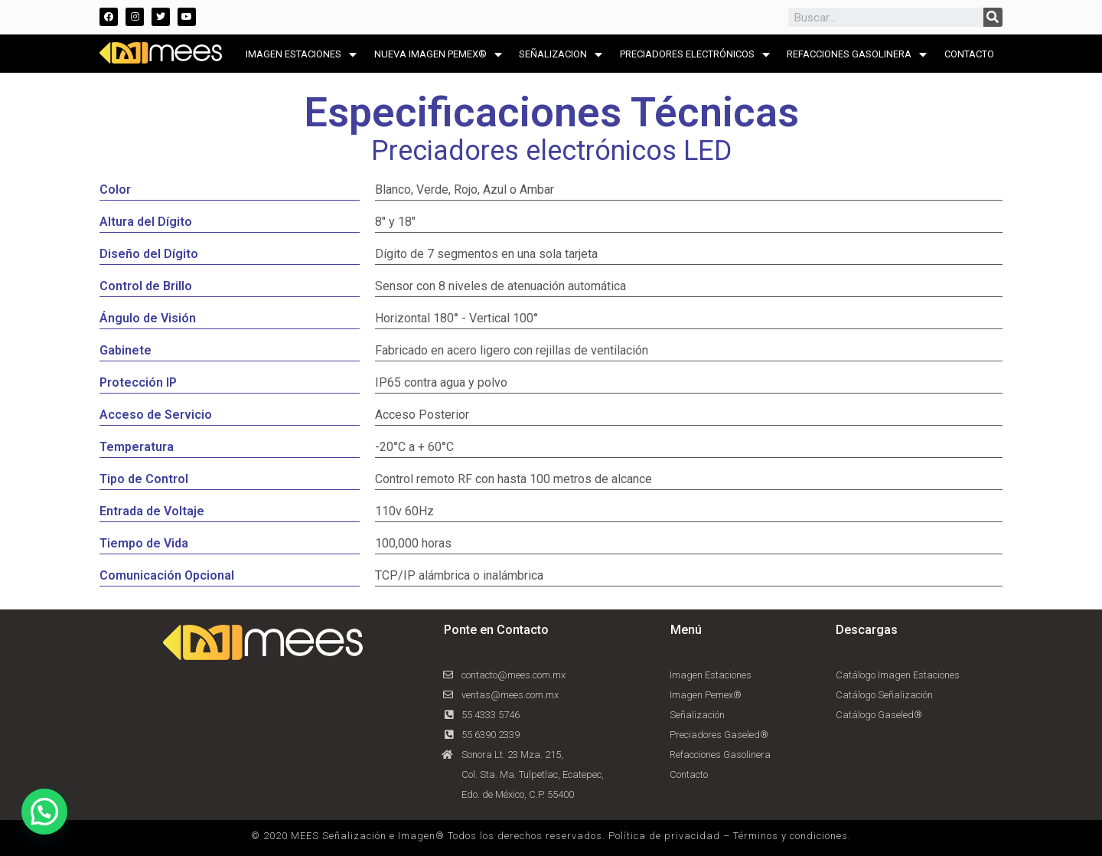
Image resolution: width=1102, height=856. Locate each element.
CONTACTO (969, 54)
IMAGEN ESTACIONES (301, 55)
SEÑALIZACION (560, 55)
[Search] (993, 17)
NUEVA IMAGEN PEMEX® (438, 55)
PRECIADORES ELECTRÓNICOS (695, 55)
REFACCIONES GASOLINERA (857, 55)
